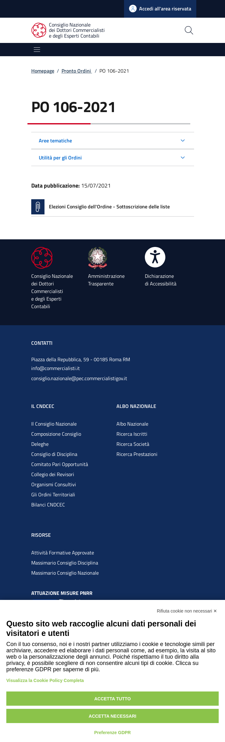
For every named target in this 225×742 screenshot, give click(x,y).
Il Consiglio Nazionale (54, 424)
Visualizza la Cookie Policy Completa (45, 680)
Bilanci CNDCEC (48, 504)
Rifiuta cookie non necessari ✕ (187, 610)
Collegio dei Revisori (52, 474)
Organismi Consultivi (53, 484)
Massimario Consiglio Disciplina (64, 562)
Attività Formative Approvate (62, 552)
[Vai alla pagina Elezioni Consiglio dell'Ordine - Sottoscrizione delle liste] (112, 207)
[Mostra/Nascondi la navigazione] (37, 49)
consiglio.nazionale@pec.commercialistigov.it (79, 378)
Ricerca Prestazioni (136, 454)
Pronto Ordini (77, 71)
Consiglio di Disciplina (54, 454)
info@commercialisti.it (55, 368)
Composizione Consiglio (56, 434)
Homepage (42, 71)
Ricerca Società (132, 444)
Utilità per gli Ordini (60, 157)
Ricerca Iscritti (131, 434)
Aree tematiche (55, 140)
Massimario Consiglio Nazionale (65, 573)
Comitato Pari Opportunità (59, 464)
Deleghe (40, 444)
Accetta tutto (112, 698)
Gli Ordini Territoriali (53, 494)
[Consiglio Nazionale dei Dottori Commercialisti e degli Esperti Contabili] (71, 30)
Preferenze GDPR (112, 732)
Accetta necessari (112, 716)
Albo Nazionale (132, 424)
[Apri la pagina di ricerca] (168, 30)
